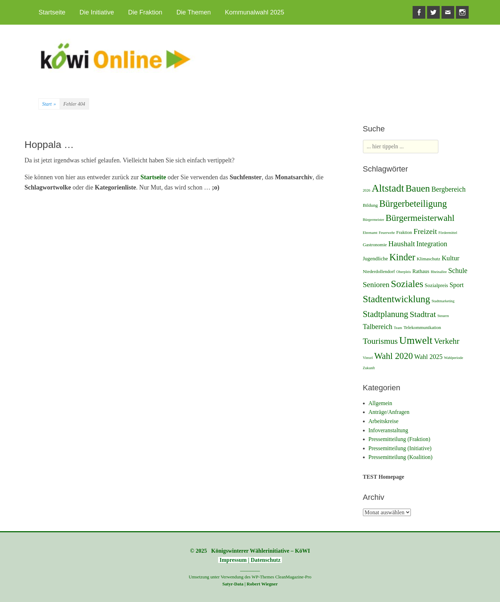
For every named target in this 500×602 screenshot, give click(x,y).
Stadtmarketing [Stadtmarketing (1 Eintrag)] (443, 301)
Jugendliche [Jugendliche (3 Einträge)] (375, 258)
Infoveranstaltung (388, 430)
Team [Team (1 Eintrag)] (398, 328)
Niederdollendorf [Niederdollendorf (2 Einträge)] (379, 271)
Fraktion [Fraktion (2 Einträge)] (404, 232)
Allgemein (381, 403)
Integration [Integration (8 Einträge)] (431, 244)
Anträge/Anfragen (389, 412)
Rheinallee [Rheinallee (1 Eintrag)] (439, 272)
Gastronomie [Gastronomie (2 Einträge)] (375, 244)
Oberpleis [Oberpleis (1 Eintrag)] (403, 272)
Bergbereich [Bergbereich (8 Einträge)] (448, 189)
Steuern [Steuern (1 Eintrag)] (443, 316)
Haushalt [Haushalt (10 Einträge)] (401, 244)
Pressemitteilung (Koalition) (401, 457)
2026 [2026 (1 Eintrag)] (366, 190)
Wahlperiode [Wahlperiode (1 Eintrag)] (453, 358)
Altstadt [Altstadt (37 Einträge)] (388, 188)
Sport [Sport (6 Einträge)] (457, 284)
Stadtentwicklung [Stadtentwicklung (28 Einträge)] (396, 299)
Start (49, 104)
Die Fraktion (145, 12)
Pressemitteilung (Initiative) (400, 448)
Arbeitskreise (384, 421)
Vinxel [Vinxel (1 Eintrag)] (368, 358)
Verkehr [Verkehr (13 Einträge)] (446, 341)
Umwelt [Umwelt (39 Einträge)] (416, 340)
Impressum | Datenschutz (250, 560)
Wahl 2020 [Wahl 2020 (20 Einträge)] (393, 356)
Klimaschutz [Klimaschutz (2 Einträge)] (428, 258)
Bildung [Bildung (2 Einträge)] (370, 205)
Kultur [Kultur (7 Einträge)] (450, 258)
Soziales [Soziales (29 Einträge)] (407, 283)
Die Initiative (97, 12)
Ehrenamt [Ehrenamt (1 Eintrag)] (370, 233)
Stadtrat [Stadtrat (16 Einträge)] (422, 314)
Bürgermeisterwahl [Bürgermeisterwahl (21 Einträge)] (420, 218)
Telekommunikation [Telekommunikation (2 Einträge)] (422, 327)
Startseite (52, 12)
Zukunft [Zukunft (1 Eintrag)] (369, 368)
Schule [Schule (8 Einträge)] (457, 270)
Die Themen (194, 12)
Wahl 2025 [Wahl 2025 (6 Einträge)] (428, 356)
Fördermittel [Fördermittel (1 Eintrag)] (447, 233)
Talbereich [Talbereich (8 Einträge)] (378, 326)
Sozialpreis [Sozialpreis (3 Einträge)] (436, 285)
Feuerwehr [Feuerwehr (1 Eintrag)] (387, 233)
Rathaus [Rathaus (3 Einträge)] (420, 271)
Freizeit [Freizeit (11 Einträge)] (425, 231)
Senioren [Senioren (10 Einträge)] (376, 284)
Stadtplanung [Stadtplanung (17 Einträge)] (385, 314)
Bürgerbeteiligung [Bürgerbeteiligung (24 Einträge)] (413, 203)
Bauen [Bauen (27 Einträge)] (418, 188)
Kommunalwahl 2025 (254, 12)
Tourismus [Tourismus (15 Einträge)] (380, 341)
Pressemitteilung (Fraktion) (400, 439)
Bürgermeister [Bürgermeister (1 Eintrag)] (373, 220)
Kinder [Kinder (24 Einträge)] (402, 257)
